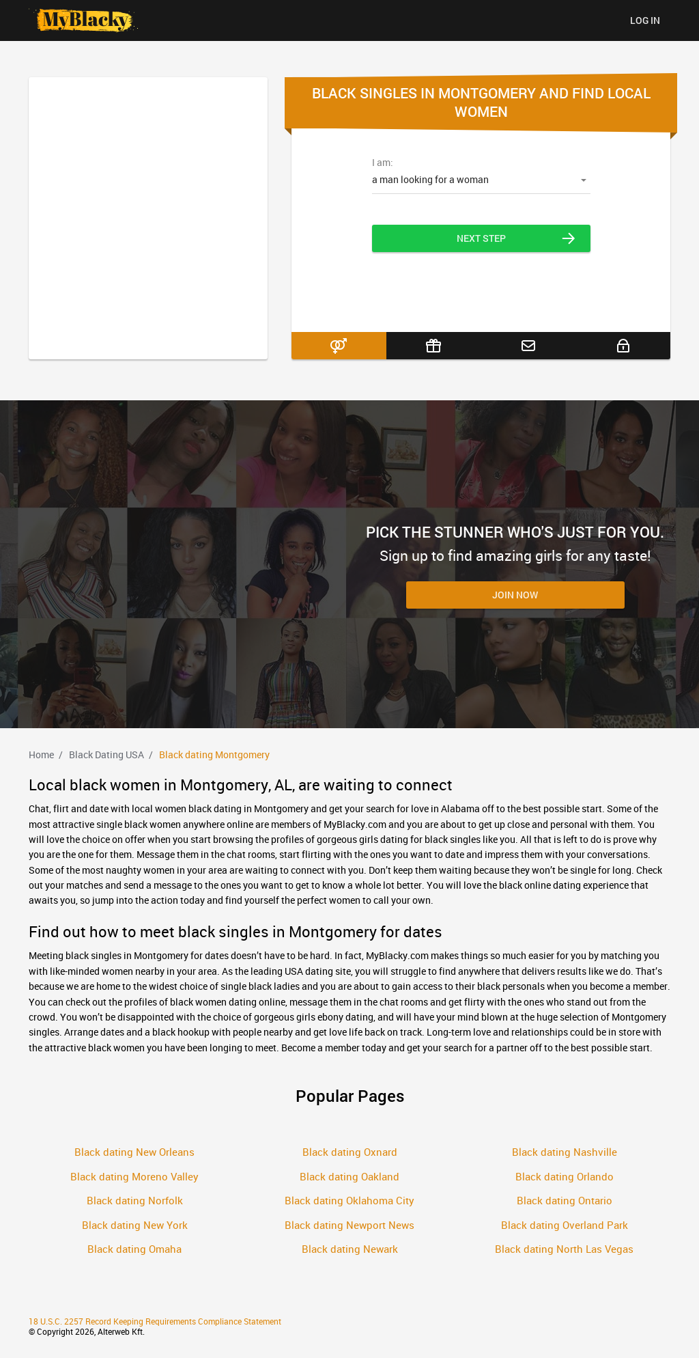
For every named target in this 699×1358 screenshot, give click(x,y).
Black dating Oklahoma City (349, 1200)
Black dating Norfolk (135, 1200)
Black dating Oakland (349, 1176)
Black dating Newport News (349, 1225)
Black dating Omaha (134, 1249)
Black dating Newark (350, 1249)
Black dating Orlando (564, 1176)
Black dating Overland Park (564, 1225)
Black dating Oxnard (349, 1152)
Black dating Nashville (564, 1152)
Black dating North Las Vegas (564, 1249)
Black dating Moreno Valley (134, 1176)
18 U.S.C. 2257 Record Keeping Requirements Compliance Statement (155, 1321)
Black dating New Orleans (134, 1152)
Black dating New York (135, 1225)
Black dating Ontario (564, 1200)
